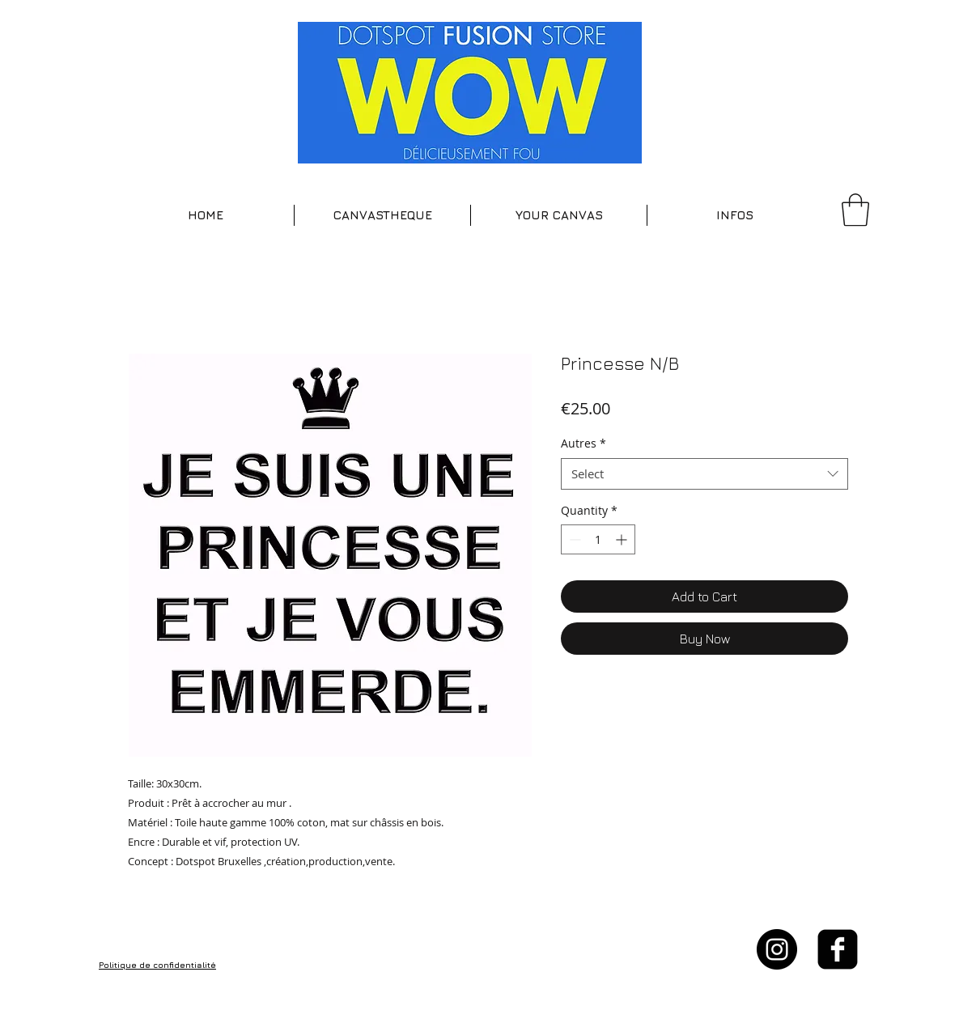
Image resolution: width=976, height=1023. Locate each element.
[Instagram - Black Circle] (777, 949)
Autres (583, 443)
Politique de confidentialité (157, 965)
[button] (382, 215)
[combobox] (704, 474)
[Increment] (623, 539)
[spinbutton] (598, 539)
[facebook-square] (837, 949)
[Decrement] (573, 539)
